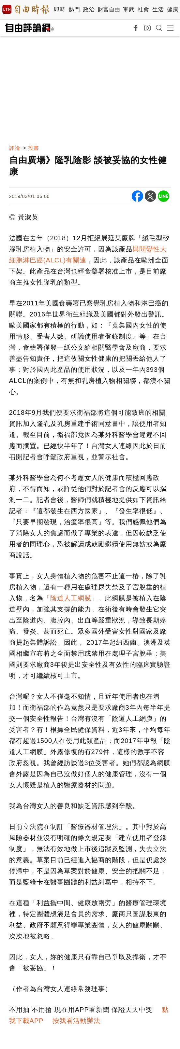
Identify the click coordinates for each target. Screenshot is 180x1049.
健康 (172, 10)
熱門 (74, 10)
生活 (158, 10)
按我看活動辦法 (76, 1020)
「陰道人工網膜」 (70, 598)
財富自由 (109, 10)
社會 (143, 10)
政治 (89, 10)
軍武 (128, 10)
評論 (14, 148)
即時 (59, 10)
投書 (33, 148)
